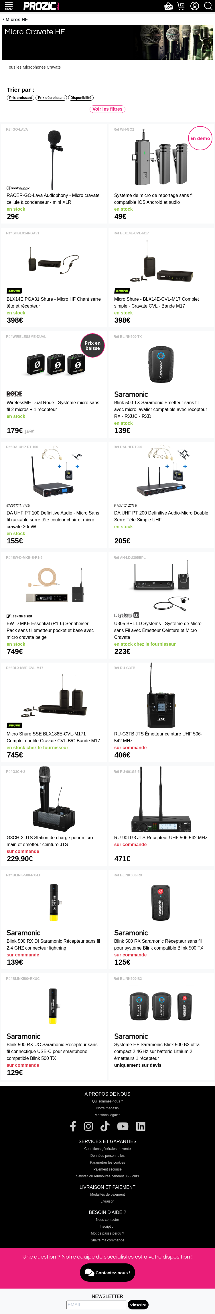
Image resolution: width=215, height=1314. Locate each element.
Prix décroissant (51, 97)
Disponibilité (81, 97)
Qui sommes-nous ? (107, 1101)
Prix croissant (20, 97)
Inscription (107, 1227)
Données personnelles (107, 1156)
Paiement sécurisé (107, 1169)
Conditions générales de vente (107, 1149)
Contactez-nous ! (108, 1272)
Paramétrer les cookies (107, 1163)
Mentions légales (107, 1115)
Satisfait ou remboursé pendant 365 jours (107, 1176)
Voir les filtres (107, 109)
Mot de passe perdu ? (107, 1233)
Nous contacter (107, 1220)
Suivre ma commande (107, 1240)
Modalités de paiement (107, 1195)
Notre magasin (107, 1108)
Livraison (107, 1201)
